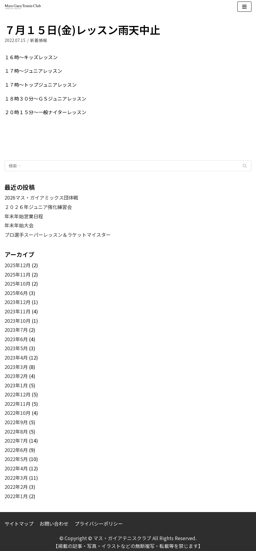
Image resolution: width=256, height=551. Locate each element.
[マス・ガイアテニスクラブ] (23, 6)
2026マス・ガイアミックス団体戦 (41, 197)
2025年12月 (17, 265)
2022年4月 (16, 468)
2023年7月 (16, 329)
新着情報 (38, 40)
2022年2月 (16, 486)
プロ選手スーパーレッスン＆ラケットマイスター (58, 234)
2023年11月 (17, 311)
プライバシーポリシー (99, 523)
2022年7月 (16, 440)
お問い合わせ (54, 523)
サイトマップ (19, 523)
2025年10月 (17, 283)
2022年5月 (16, 459)
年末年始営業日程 (24, 216)
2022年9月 (16, 422)
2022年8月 (16, 431)
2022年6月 (16, 449)
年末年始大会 (19, 225)
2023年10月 (17, 320)
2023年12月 (17, 302)
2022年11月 (17, 403)
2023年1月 (16, 385)
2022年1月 (16, 496)
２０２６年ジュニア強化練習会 (38, 206)
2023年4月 (16, 357)
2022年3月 (16, 477)
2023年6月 (16, 339)
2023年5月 (16, 348)
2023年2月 (16, 376)
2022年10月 (17, 412)
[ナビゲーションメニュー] (244, 7)
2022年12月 (17, 394)
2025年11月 (17, 274)
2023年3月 (16, 366)
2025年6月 (16, 292)
